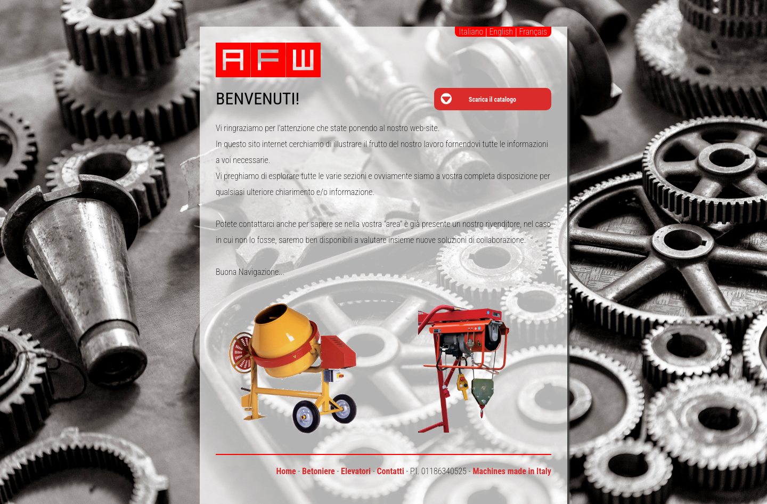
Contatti (390, 471)
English (501, 32)
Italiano (471, 32)
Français (533, 32)
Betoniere (318, 471)
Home (286, 471)
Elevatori (356, 471)
